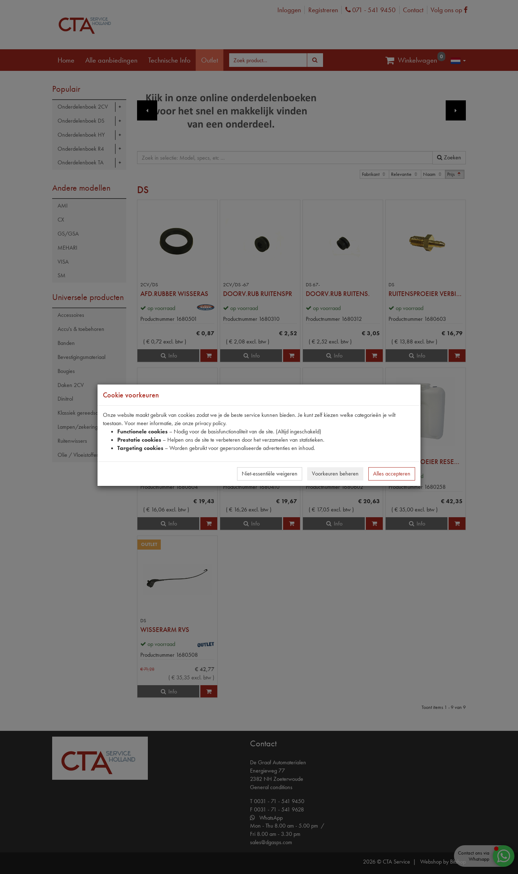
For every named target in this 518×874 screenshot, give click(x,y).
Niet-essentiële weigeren (269, 473)
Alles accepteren (391, 473)
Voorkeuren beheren (335, 473)
